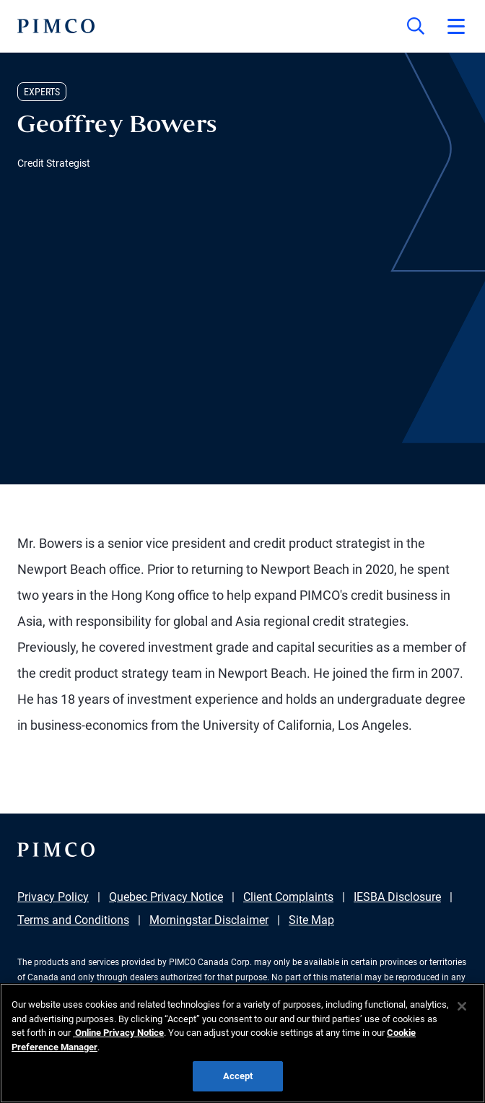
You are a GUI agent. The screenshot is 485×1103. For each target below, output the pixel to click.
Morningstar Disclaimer (208, 920)
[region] (242, 1043)
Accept (238, 1076)
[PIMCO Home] (56, 26)
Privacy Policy (53, 897)
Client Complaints (288, 897)
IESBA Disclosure (397, 897)
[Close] (462, 1006)
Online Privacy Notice (118, 1032)
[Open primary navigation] (456, 26)
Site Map (311, 920)
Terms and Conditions (73, 920)
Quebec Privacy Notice (166, 897)
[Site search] (415, 26)
